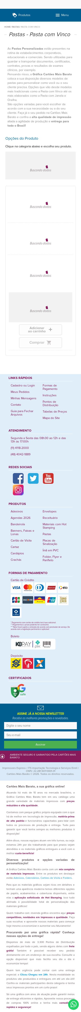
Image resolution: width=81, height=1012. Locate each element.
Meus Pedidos (20, 392)
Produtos (21, 15)
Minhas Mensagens (23, 398)
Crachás (16, 559)
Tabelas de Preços (55, 411)
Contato (16, 404)
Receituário (50, 517)
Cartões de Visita (50, 878)
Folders (67, 878)
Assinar (40, 744)
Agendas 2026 (20, 517)
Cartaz (15, 547)
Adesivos (17, 511)
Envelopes (50, 511)
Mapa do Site (51, 418)
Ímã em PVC (50, 550)
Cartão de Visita (21, 540)
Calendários (32, 878)
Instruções (50, 395)
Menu (62, 15)
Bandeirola (18, 524)
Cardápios (17, 553)
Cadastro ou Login (23, 385)
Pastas (47, 534)
